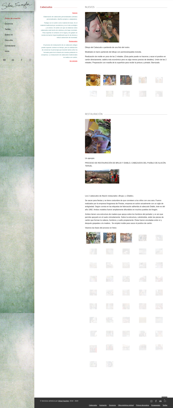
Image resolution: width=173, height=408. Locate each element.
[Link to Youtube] (4, 59)
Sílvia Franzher (63, 401)
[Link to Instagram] (30, 59)
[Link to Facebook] (21, 59)
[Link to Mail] (13, 59)
